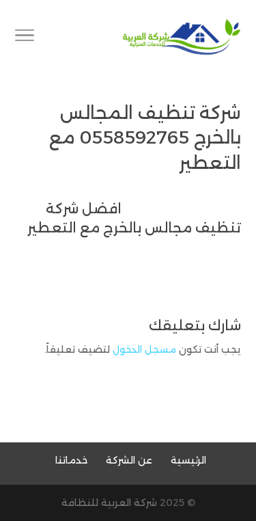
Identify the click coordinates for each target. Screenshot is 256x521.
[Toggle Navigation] (24, 37)
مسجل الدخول (144, 349)
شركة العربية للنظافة (109, 502)
